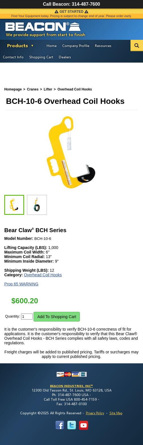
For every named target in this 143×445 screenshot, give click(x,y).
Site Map (115, 413)
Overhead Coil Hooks (43, 275)
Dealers (65, 57)
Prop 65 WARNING (21, 284)
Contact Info (13, 57)
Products (17, 45)
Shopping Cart (41, 57)
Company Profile (75, 45)
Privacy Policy (95, 413)
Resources (103, 45)
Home (52, 45)
